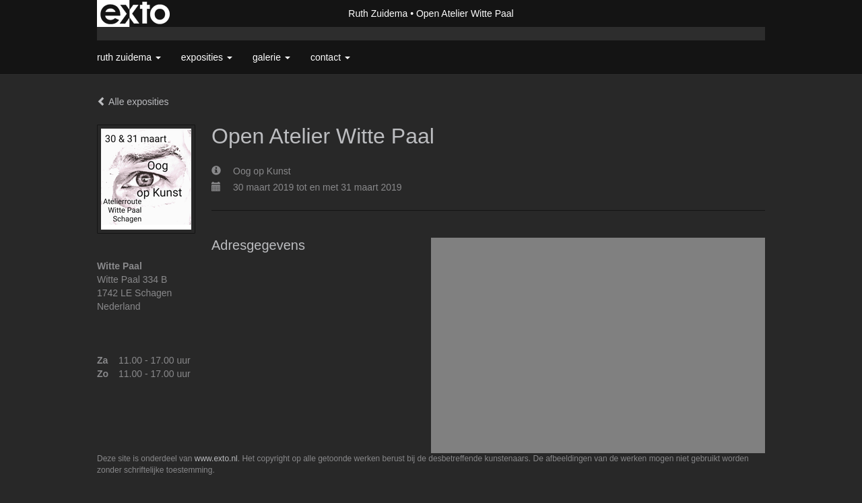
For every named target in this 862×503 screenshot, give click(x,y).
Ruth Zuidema (377, 13)
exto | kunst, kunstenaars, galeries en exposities (135, 13)
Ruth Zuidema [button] (129, 57)
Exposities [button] (206, 57)
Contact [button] (330, 57)
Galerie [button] (271, 57)
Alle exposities (133, 101)
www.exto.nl (216, 458)
